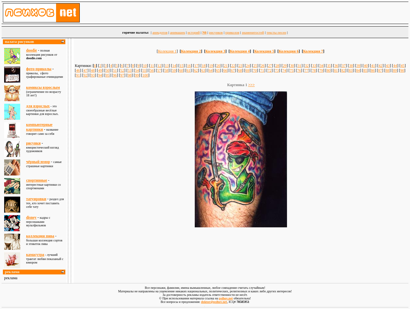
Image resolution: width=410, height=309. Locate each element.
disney (31, 217)
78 (314, 70)
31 (299, 65)
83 (351, 70)
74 (284, 70)
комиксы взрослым (43, 87)
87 (380, 70)
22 (233, 65)
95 (108, 75)
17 (196, 65)
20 (218, 65)
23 (240, 65)
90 (402, 70)
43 (388, 65)
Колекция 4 (240, 51)
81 (336, 70)
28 (277, 65)
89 (395, 70)
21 (226, 65)
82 (343, 70)
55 (144, 70)
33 (314, 65)
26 (263, 65)
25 (255, 65)
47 (85, 70)
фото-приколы (38, 69)
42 (380, 65)
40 (366, 65)
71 (262, 70)
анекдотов (160, 32)
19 (211, 65)
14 (174, 65)
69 (248, 70)
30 (292, 65)
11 (152, 65)
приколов (232, 32)
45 (403, 65)
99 (137, 75)
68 (240, 70)
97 (122, 75)
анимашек (177, 32)
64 (211, 70)
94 (100, 75)
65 (218, 70)
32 (307, 65)
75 (292, 70)
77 (306, 70)
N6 (204, 32)
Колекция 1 (167, 51)
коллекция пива (40, 236)
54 (137, 70)
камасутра (35, 254)
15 (182, 65)
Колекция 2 (191, 51)
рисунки (33, 143)
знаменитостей (253, 32)
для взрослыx (38, 106)
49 (100, 70)
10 (145, 65)
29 (285, 65)
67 (233, 70)
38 (351, 65)
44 (395, 65)
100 (145, 75)
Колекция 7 (313, 51)
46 (78, 70)
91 (78, 75)
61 (189, 70)
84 (358, 70)
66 (225, 70)
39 (358, 65)
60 (181, 70)
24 (248, 65)
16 (189, 65)
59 (174, 70)
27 (270, 65)
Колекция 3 (215, 51)
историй (193, 32)
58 (166, 70)
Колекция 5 (264, 51)
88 (388, 70)
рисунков (216, 32)
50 (108, 70)
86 (373, 70)
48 (93, 70)
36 (336, 65)
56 (152, 70)
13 (167, 65)
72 (270, 70)
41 (373, 65)
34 (322, 65)
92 (85, 75)
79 (321, 70)
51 (115, 70)
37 (344, 65)
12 (159, 65)
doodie (31, 50)
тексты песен (276, 32)
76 (299, 70)
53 (130, 70)
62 (196, 70)
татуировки (36, 199)
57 (159, 70)
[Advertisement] (241, 245)
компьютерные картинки (39, 127)
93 (93, 75)
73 (277, 70)
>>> (251, 85)
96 (115, 75)
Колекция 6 (289, 51)
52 (122, 70)
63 (203, 70)
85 (365, 70)
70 (255, 70)
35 (329, 65)
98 (130, 75)
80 (329, 70)
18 (204, 65)
